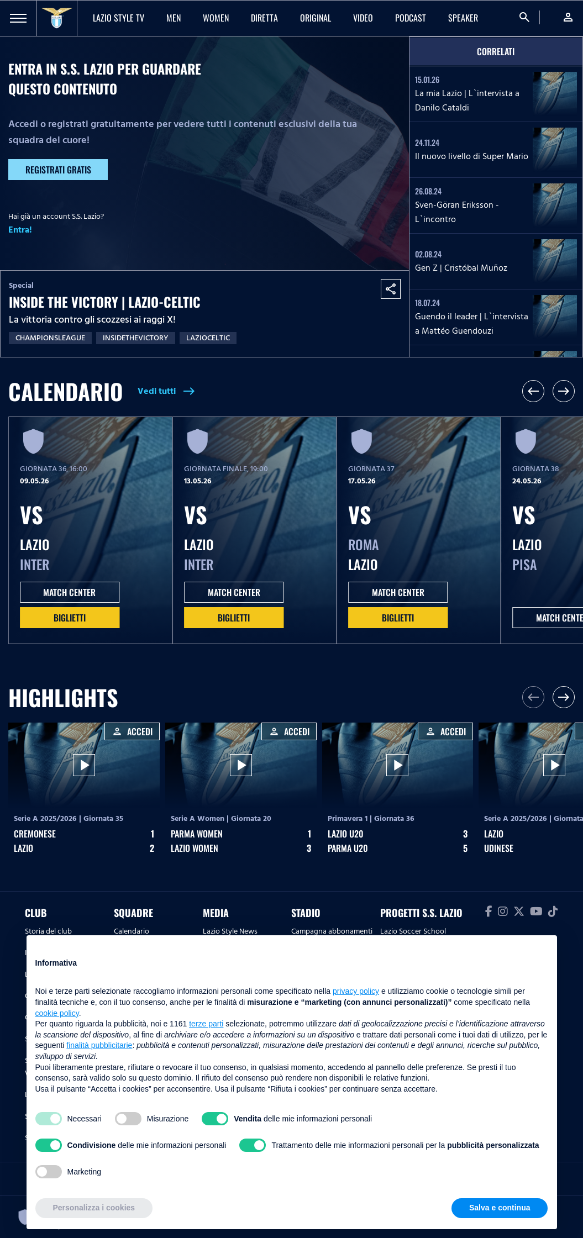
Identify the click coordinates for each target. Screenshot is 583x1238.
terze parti (206, 1023)
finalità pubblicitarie (99, 1045)
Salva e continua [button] (499, 1207)
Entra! (20, 230)
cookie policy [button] (57, 1013)
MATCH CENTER (69, 592)
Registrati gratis (58, 169)
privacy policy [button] (356, 991)
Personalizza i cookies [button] (94, 1207)
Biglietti (70, 617)
